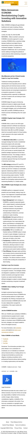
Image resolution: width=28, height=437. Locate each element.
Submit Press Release (8, 425)
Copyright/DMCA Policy (7, 428)
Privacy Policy (18, 428)
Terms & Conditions (20, 425)
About (7, 422)
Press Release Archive (16, 422)
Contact (25, 428)
